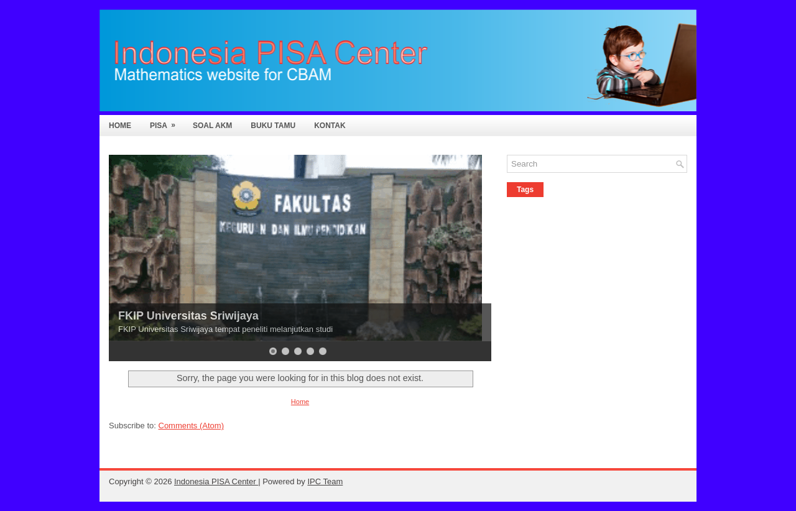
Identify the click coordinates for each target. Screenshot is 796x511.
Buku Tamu (273, 125)
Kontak (329, 125)
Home (120, 125)
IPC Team (325, 481)
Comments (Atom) (191, 425)
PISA (166, 122)
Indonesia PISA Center (216, 481)
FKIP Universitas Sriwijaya (188, 316)
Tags (525, 189)
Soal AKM (212, 125)
